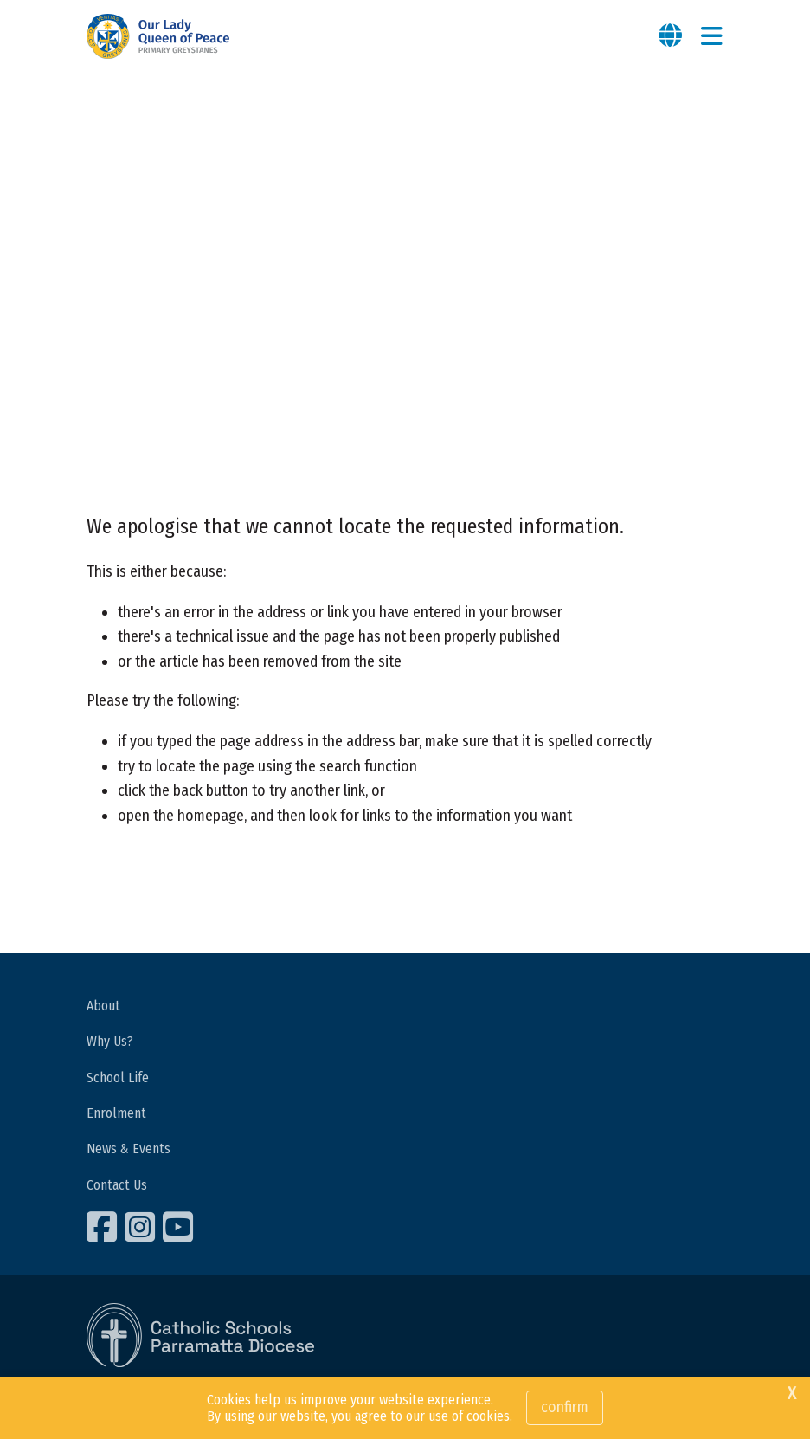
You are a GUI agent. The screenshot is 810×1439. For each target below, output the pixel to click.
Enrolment (116, 1113)
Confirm (564, 1406)
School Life (118, 1077)
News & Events (128, 1148)
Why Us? (110, 1041)
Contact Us (117, 1185)
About (103, 1005)
